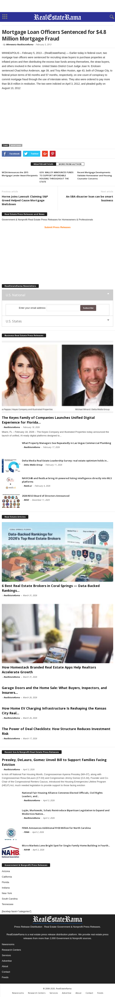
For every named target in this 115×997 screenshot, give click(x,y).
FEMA (26, 832)
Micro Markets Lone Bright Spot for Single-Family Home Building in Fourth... (66, 845)
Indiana (6, 887)
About (5, 966)
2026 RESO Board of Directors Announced (45, 495)
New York (7, 893)
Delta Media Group (33, 464)
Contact (6, 971)
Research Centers (11, 949)
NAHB (27, 849)
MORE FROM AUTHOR (70, 164)
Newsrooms (8, 944)
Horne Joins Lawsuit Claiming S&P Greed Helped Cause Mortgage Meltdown (25, 200)
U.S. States (14, 321)
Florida (5, 882)
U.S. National (15, 295)
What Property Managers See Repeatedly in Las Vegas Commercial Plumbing (66, 443)
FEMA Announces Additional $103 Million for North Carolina (56, 828)
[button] (109, 17)
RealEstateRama (12, 427)
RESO (26, 499)
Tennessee (7, 904)
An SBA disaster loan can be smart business (89, 198)
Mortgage (16, 145)
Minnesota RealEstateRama (19, 44)
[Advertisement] (57, 6)
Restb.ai (28, 485)
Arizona (6, 871)
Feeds (5, 977)
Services (6, 955)
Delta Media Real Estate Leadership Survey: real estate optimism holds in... (65, 460)
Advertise (7, 960)
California (7, 876)
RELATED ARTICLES (43, 164)
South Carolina (10, 898)
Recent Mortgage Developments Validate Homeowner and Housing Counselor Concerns (94, 175)
